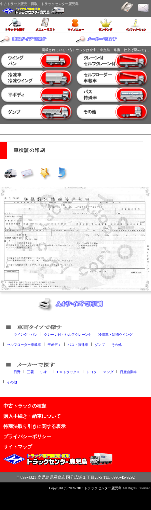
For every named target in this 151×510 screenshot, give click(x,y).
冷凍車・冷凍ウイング (115, 334)
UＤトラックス (68, 371)
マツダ (108, 371)
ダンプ (100, 344)
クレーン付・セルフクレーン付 (68, 334)
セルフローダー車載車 (24, 344)
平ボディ (54, 344)
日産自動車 (128, 371)
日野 (17, 371)
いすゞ (45, 371)
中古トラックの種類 (24, 406)
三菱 (30, 371)
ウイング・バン (26, 334)
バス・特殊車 (78, 344)
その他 (116, 344)
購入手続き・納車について (32, 416)
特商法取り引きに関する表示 (34, 426)
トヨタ (91, 371)
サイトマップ (17, 446)
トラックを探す (15, 24)
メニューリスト (45, 24)
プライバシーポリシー (27, 436)
